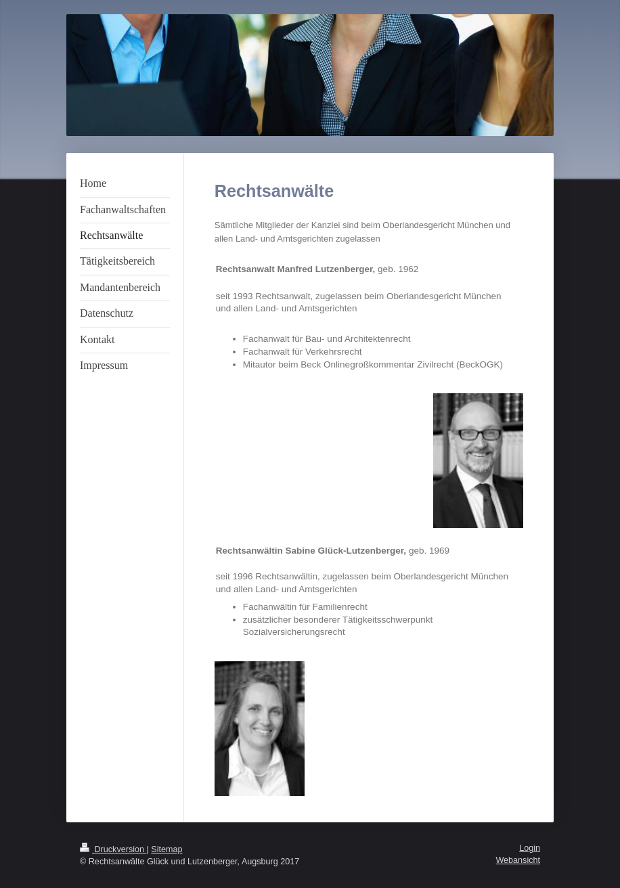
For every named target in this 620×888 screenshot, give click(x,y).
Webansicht (517, 860)
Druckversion (113, 849)
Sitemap (166, 849)
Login (529, 848)
